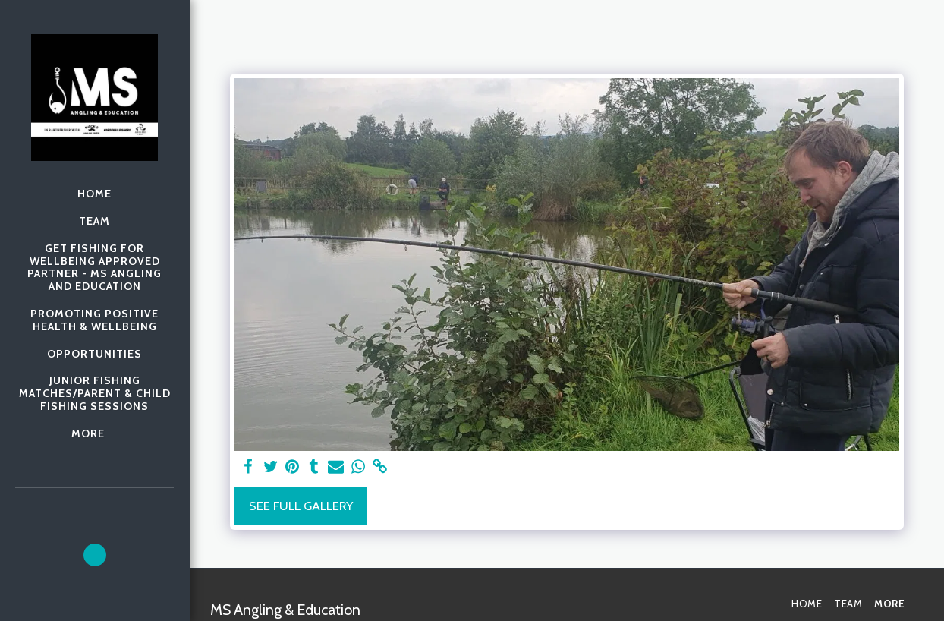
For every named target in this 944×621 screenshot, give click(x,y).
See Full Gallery (301, 505)
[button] (94, 555)
